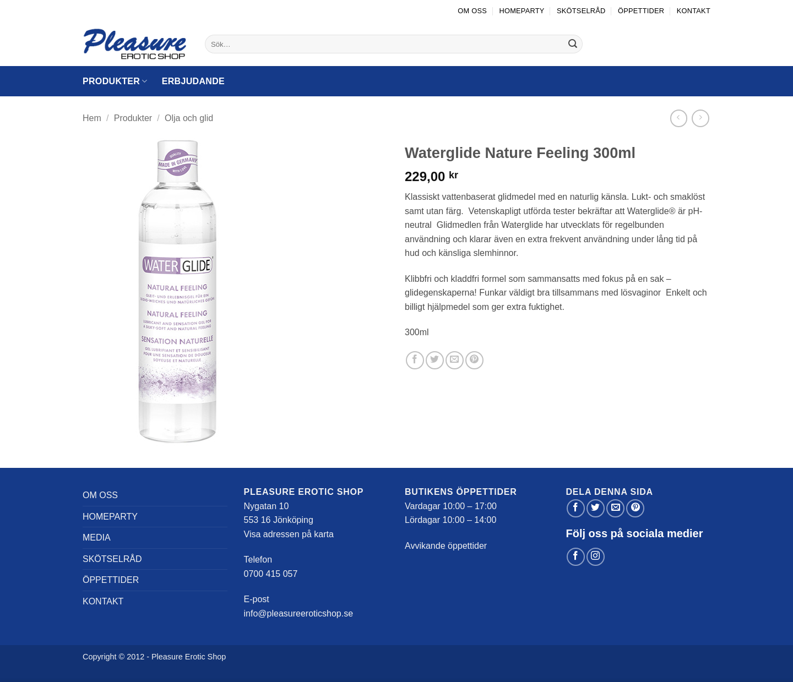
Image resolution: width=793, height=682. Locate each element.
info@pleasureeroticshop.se (299, 613)
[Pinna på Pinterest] (474, 360)
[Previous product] (700, 118)
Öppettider (641, 11)
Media (97, 537)
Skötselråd (581, 11)
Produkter (115, 81)
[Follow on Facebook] (576, 557)
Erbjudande (193, 81)
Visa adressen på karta (289, 534)
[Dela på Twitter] (435, 360)
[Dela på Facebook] (415, 360)
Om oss (472, 11)
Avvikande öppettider (446, 545)
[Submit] (572, 44)
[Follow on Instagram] (595, 557)
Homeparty (521, 11)
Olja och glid (189, 118)
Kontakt (693, 11)
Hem (92, 118)
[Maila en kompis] (455, 360)
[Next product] (678, 118)
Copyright (100, 656)
